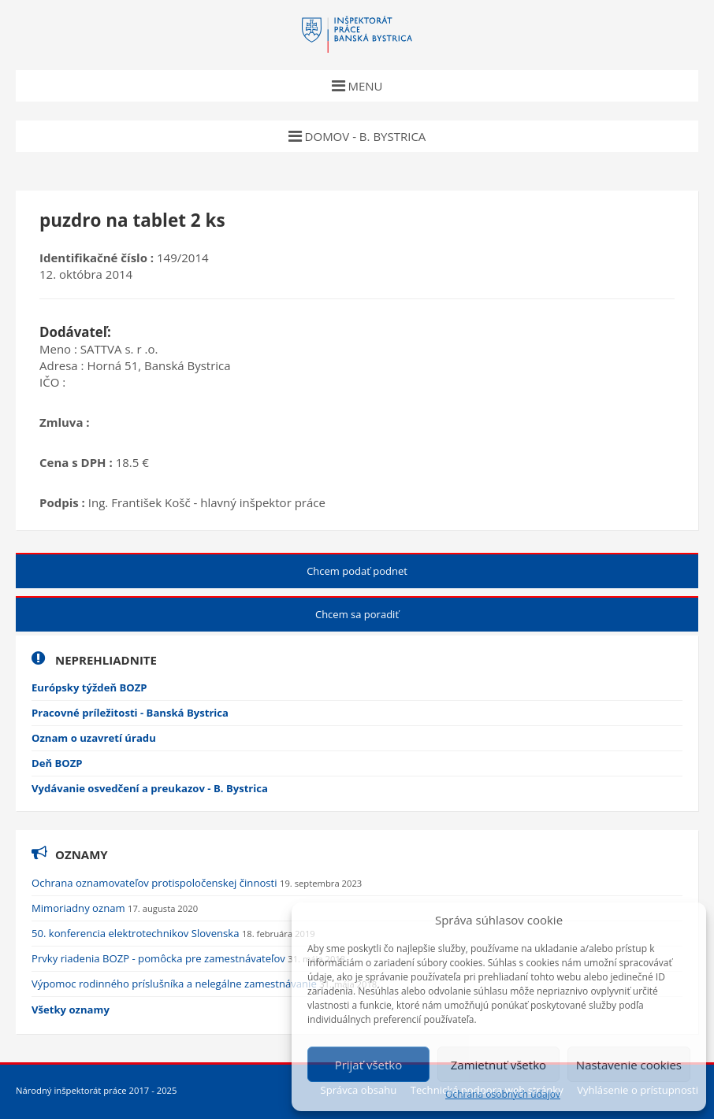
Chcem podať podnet (357, 571)
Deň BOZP (57, 763)
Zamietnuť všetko (498, 1065)
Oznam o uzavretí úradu (94, 738)
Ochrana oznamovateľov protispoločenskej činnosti (156, 883)
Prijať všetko (369, 1065)
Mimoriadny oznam (80, 908)
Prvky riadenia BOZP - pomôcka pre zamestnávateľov (160, 958)
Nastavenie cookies (629, 1065)
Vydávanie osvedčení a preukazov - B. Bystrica (150, 788)
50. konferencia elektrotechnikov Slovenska (137, 933)
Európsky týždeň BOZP (89, 687)
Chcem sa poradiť (357, 614)
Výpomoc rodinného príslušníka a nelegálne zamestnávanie (175, 983)
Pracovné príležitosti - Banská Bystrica (130, 713)
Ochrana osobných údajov (502, 1094)
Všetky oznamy (71, 1009)
